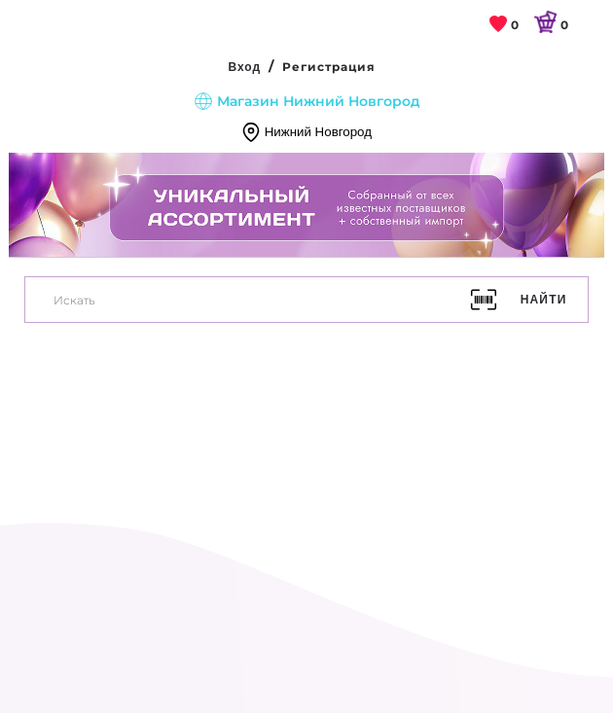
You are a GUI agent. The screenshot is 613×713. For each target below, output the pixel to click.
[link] (504, 26)
